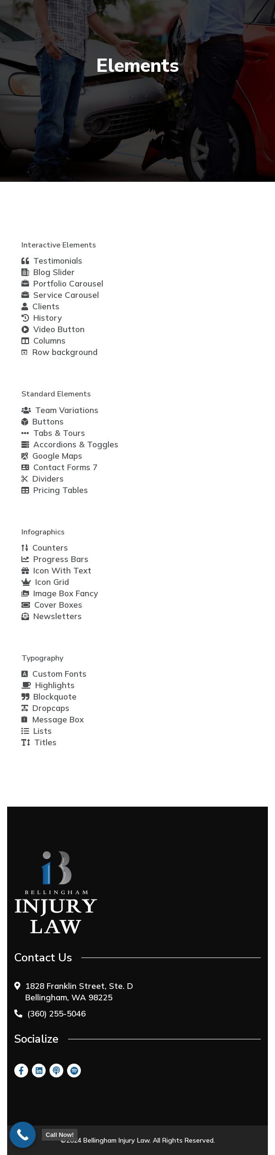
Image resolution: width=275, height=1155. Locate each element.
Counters (44, 548)
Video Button (53, 329)
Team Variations (59, 410)
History (41, 318)
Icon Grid (45, 582)
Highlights (48, 685)
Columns (43, 341)
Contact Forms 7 (59, 467)
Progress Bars (54, 559)
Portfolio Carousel (62, 283)
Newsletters (51, 616)
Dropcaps (45, 708)
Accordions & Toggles (69, 444)
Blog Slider (48, 272)
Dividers (42, 479)
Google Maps (51, 456)
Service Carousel (60, 295)
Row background (59, 352)
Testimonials (51, 261)
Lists (36, 731)
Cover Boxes (51, 605)
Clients (40, 306)
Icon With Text (56, 570)
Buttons (42, 421)
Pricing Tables (54, 490)
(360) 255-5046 (56, 1013)
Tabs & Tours (53, 433)
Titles (39, 742)
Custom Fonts (54, 674)
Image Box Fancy (59, 593)
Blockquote (49, 696)
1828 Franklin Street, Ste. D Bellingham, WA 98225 (79, 991)
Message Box (52, 719)
